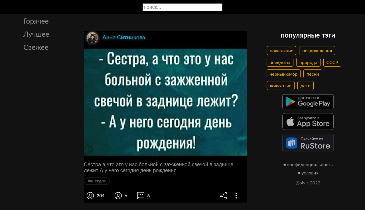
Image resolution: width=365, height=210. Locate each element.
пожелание (281, 50)
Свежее (35, 47)
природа (308, 62)
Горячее (36, 21)
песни (313, 74)
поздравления (317, 50)
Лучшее (36, 34)
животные (280, 85)
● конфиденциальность (308, 164)
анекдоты (280, 62)
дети (306, 85)
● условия (308, 172)
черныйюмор (283, 74)
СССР (332, 62)
